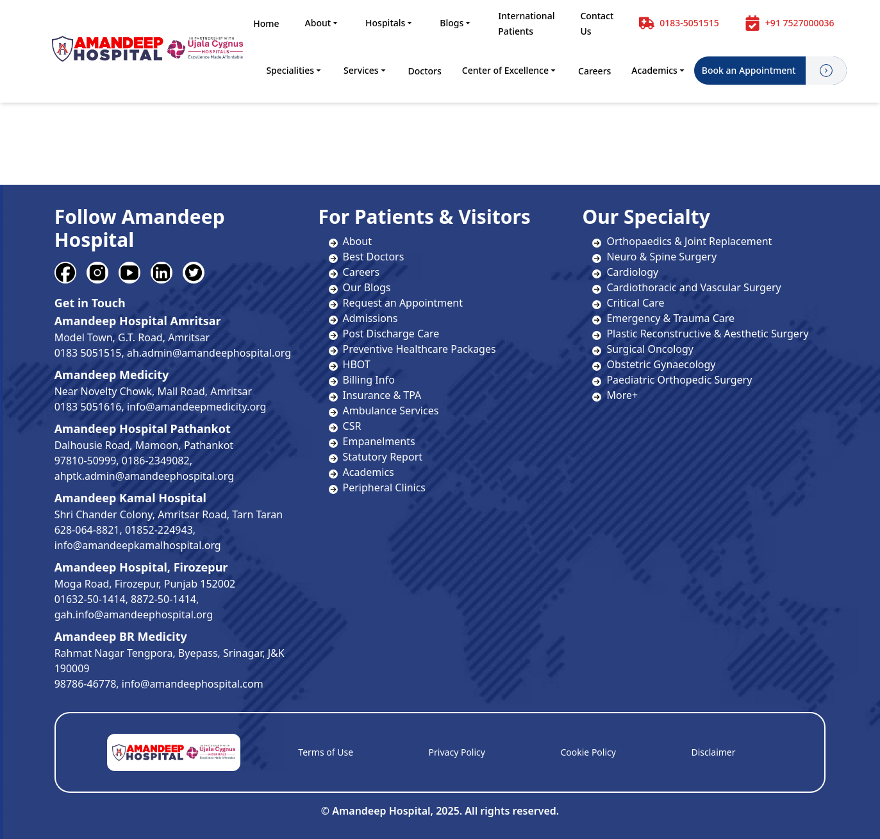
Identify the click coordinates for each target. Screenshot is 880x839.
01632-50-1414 (90, 599)
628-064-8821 (87, 530)
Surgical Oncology (642, 349)
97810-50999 (85, 460)
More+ (615, 395)
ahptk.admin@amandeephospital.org (144, 476)
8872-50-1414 (163, 599)
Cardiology (625, 272)
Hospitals (389, 23)
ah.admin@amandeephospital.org (209, 353)
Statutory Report (382, 457)
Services (366, 70)
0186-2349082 (156, 460)
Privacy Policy (457, 752)
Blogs (456, 23)
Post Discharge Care (391, 333)
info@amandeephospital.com (192, 684)
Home (266, 23)
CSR (352, 426)
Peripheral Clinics (384, 487)
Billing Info (369, 380)
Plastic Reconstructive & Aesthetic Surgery (700, 333)
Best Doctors (373, 257)
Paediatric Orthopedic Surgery (672, 380)
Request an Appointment (403, 303)
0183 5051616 (88, 407)
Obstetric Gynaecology (653, 364)
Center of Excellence (510, 70)
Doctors (425, 71)
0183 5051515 (88, 353)
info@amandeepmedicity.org (196, 407)
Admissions (370, 318)
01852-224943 (159, 530)
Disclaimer (713, 752)
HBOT (356, 364)
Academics (658, 70)
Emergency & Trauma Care (663, 318)
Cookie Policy (587, 752)
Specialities (294, 70)
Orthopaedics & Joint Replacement (682, 241)
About (322, 23)
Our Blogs (367, 287)
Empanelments (379, 441)
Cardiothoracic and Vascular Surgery (686, 287)
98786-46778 (85, 684)
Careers (594, 71)
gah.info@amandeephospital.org (133, 614)
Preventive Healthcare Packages (419, 349)
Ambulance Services (391, 410)
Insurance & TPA (382, 395)
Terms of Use (325, 752)
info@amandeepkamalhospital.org (137, 545)
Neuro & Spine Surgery (654, 257)
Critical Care (628, 303)
